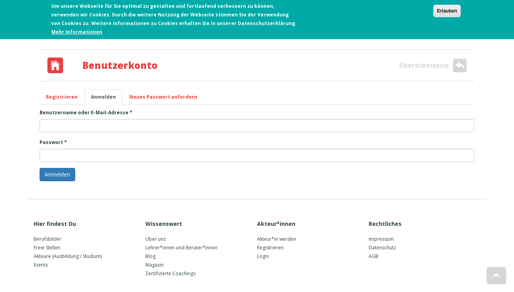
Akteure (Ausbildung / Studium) (68, 256)
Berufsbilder (48, 239)
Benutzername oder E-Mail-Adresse (86, 112)
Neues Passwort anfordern (163, 97)
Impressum (381, 239)
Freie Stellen (47, 247)
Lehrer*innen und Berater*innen (181, 247)
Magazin (154, 264)
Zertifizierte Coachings (170, 273)
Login (263, 256)
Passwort (53, 142)
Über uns (155, 239)
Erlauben (447, 11)
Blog (150, 256)
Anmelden (106, 99)
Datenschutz (382, 247)
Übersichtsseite (433, 65)
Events (41, 264)
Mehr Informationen (76, 32)
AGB (373, 256)
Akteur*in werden (276, 239)
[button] (496, 275)
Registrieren (62, 97)
